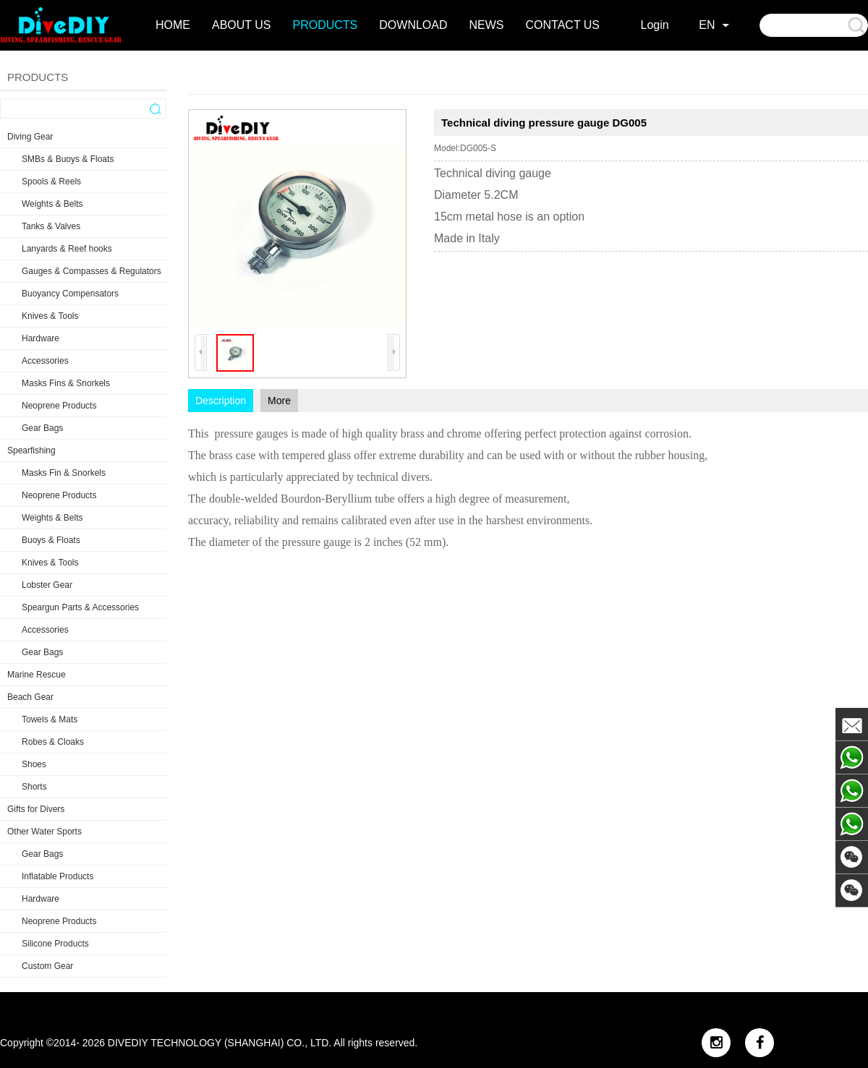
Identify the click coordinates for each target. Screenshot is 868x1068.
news (486, 25)
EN (707, 25)
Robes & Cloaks (53, 742)
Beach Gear (30, 697)
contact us (563, 25)
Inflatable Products (57, 876)
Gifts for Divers (35, 809)
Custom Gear (47, 966)
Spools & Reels (51, 181)
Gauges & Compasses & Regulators (91, 271)
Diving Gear (30, 137)
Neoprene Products (59, 406)
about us (241, 25)
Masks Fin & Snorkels (64, 473)
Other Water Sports (44, 831)
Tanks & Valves (51, 226)
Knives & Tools (50, 316)
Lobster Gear (47, 585)
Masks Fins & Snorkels (66, 383)
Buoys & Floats (51, 540)
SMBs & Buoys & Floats (68, 159)
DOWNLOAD (413, 25)
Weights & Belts (52, 204)
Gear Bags (42, 428)
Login (655, 25)
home (173, 25)
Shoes (34, 764)
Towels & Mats (49, 719)
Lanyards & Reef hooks (67, 249)
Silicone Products (55, 944)
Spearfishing (31, 450)
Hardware (40, 338)
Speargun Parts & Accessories (80, 607)
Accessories (45, 361)
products (325, 25)
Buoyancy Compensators (70, 294)
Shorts (34, 787)
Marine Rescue (36, 675)
